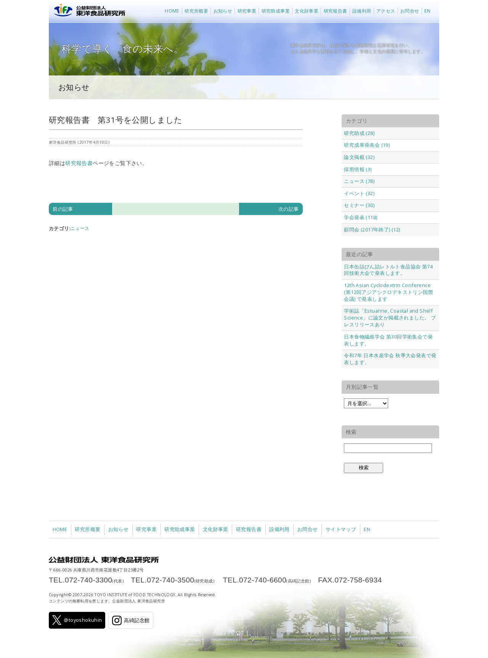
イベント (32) (359, 193)
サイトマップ (341, 529)
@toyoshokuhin (77, 620)
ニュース (80, 228)
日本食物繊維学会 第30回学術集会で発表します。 (388, 340)
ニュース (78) (359, 181)
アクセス (385, 11)
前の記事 (63, 208)
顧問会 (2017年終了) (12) (372, 229)
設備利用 (361, 11)
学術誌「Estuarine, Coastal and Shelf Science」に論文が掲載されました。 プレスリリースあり (390, 317)
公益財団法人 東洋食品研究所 (88, 11)
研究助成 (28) (359, 133)
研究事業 (247, 11)
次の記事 (288, 208)
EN (427, 11)
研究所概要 (196, 11)
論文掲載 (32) (359, 157)
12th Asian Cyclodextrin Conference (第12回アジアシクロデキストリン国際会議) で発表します (388, 292)
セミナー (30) (359, 205)
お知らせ (223, 11)
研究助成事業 (276, 11)
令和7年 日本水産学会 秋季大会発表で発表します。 (390, 359)
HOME (172, 11)
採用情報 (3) (357, 169)
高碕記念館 (130, 620)
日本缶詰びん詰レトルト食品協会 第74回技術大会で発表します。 (388, 270)
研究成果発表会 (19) (367, 144)
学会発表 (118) (360, 217)
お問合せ (409, 11)
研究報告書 (335, 11)
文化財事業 (306, 11)
